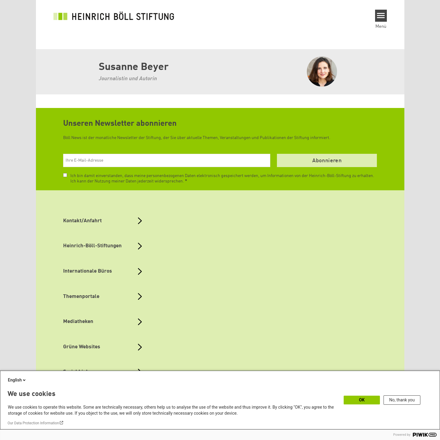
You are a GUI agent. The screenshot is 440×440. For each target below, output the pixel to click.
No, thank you (402, 399)
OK (362, 399)
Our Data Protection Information (33, 423)
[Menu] (381, 16)
